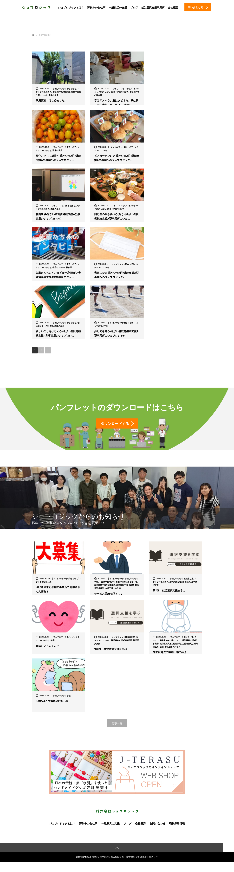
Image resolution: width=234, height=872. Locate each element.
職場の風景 (53, 95)
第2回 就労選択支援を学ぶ (169, 591)
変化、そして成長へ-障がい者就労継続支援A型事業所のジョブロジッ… (58, 158)
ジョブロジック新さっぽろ (64, 89)
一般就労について (107, 582)
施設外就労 (134, 586)
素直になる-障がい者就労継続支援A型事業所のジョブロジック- (116, 275)
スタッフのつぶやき (120, 92)
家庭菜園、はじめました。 (51, 100)
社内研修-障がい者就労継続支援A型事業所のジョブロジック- (58, 216)
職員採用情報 (177, 824)
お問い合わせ (157, 824)
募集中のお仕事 (96, 7)
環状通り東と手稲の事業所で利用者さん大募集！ (58, 589)
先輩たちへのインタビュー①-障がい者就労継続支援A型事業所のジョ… (58, 275)
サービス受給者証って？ (108, 594)
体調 (52, 641)
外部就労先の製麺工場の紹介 (170, 652)
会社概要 (173, 7)
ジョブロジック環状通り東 (181, 579)
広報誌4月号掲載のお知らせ (52, 701)
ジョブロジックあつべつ (63, 638)
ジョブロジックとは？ (71, 7)
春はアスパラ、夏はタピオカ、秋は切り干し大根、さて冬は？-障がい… (116, 102)
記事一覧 (117, 723)
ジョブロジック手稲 (121, 89)
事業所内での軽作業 (61, 92)
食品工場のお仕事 (113, 589)
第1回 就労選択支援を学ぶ (110, 649)
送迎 (162, 647)
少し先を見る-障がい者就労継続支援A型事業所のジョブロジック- (116, 333)
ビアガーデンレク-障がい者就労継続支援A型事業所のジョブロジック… (116, 158)
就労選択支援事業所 (153, 7)
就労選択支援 (122, 586)
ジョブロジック (118, 206)
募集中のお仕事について (126, 582)
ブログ (134, 7)
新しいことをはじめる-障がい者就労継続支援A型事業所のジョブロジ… (58, 333)
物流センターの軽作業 (62, 267)
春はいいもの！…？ (47, 646)
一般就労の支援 (118, 7)
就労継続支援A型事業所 (104, 586)
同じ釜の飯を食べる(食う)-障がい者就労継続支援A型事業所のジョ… (116, 216)
